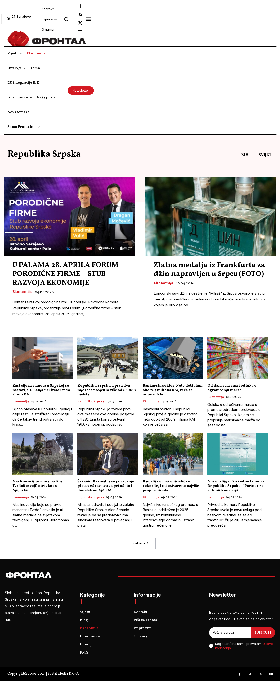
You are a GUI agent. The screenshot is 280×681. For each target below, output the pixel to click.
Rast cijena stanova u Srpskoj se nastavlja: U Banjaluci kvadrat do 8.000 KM (41, 390)
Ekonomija (22, 292)
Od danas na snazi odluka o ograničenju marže (231, 388)
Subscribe (263, 632)
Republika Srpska (90, 402)
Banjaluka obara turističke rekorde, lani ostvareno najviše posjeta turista (171, 486)
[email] (230, 632)
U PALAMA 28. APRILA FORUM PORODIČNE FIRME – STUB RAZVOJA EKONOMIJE (65, 274)
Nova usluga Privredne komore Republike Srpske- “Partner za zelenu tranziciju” (236, 486)
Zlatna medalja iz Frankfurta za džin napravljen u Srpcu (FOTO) (209, 269)
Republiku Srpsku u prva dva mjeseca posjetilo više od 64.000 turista (106, 390)
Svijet (265, 155)
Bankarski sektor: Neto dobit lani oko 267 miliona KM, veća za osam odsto (173, 390)
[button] (66, 19)
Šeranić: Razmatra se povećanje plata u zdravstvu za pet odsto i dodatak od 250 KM (105, 486)
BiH (245, 155)
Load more (140, 543)
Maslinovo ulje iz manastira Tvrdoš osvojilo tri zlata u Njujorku (37, 486)
